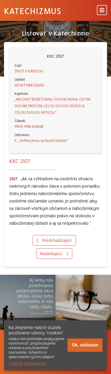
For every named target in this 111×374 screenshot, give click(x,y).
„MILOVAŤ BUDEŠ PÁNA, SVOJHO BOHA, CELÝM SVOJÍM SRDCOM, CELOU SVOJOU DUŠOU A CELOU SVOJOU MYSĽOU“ (52, 106)
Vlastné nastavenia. (27, 363)
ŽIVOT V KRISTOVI (29, 71)
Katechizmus (32, 10)
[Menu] (102, 10)
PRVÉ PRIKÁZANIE (29, 126)
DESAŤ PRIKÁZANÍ (29, 85)
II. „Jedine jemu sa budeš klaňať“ (42, 140)
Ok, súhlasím (85, 345)
